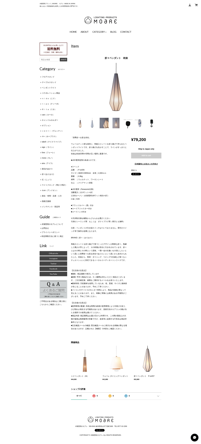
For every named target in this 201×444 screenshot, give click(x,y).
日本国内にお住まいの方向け (146, 164)
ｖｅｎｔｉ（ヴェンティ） (52, 131)
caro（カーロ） (48, 115)
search (63, 59)
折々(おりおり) (48, 174)
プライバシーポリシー (51, 232)
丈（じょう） (47, 180)
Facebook (53, 269)
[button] (99, 32)
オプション (46, 125)
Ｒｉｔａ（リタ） (49, 109)
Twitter (53, 264)
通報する (134, 170)
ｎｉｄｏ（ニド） (49, 98)
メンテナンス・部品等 (51, 207)
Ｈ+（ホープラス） (49, 136)
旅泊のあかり (47, 169)
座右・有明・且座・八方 (52, 196)
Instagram (53, 258)
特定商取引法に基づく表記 (52, 236)
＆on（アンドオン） (50, 190)
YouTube (53, 274)
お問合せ (45, 228)
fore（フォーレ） (49, 153)
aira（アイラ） (48, 163)
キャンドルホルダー (50, 120)
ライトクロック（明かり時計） (54, 185)
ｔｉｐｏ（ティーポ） (51, 104)
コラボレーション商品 (51, 93)
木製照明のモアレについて (52, 224)
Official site (53, 253)
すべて (79, 396)
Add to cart (146, 155)
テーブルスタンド (49, 82)
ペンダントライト (49, 88)
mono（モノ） (48, 158)
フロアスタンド (48, 77)
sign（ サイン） (48, 147)
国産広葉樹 (46, 201)
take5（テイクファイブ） (52, 142)
